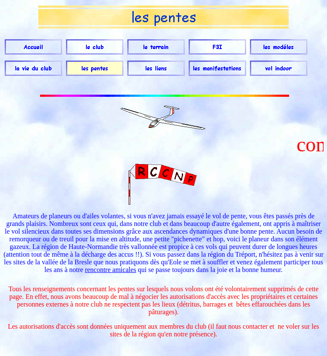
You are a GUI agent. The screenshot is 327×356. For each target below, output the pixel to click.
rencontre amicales (110, 269)
